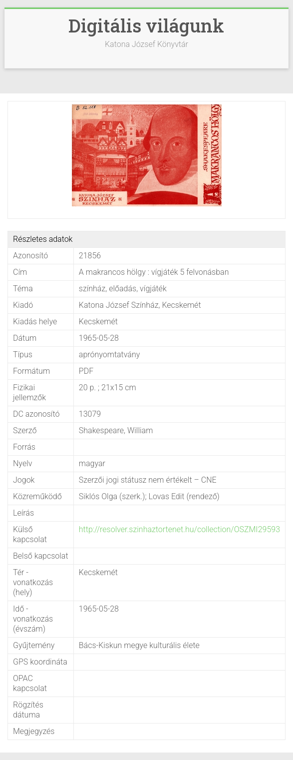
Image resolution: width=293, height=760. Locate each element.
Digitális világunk (146, 25)
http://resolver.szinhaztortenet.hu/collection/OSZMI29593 (179, 529)
